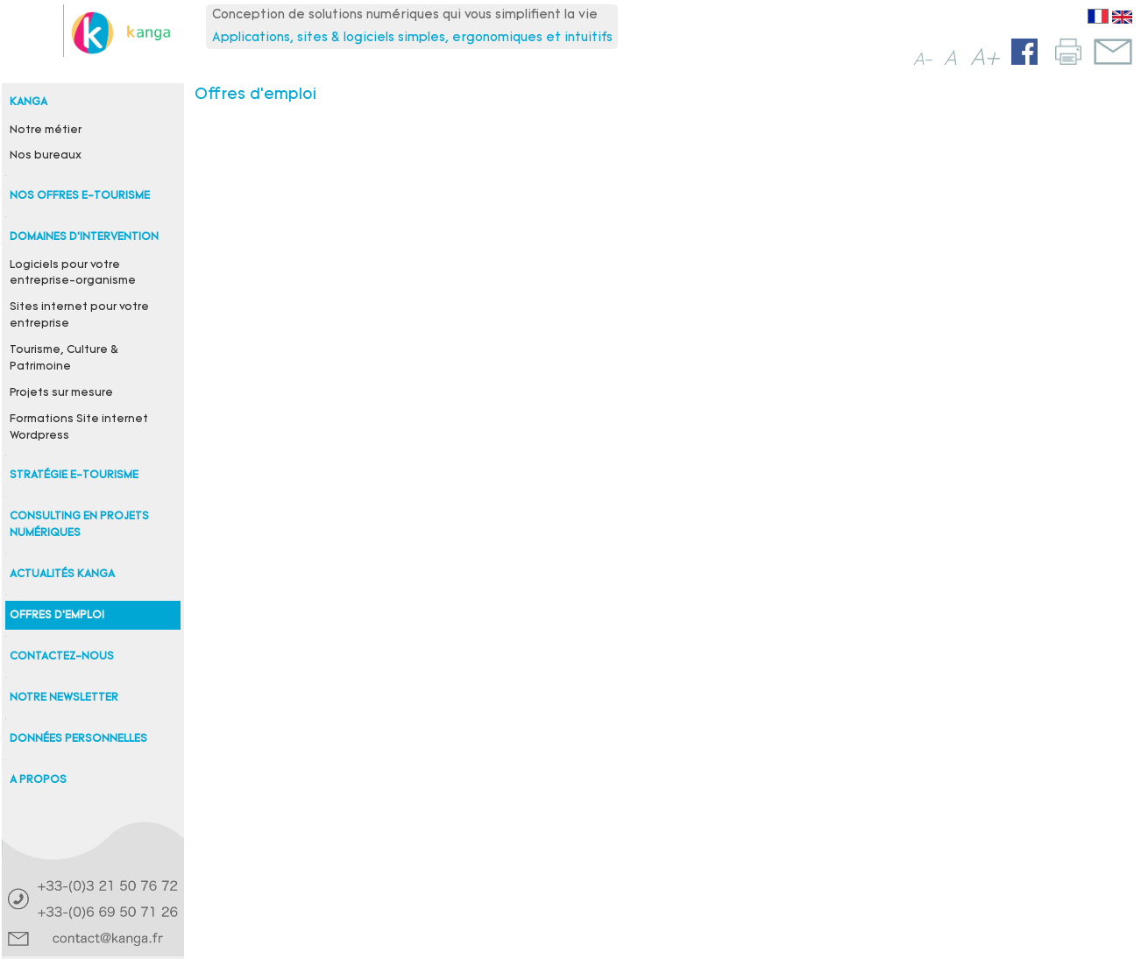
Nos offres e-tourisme (80, 196)
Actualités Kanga (62, 574)
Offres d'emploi (57, 615)
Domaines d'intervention (84, 237)
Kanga (28, 102)
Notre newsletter (64, 698)
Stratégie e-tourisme (74, 475)
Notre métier (46, 130)
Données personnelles (78, 739)
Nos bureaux (46, 156)
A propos (38, 780)
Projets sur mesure (61, 393)
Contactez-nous (62, 657)
